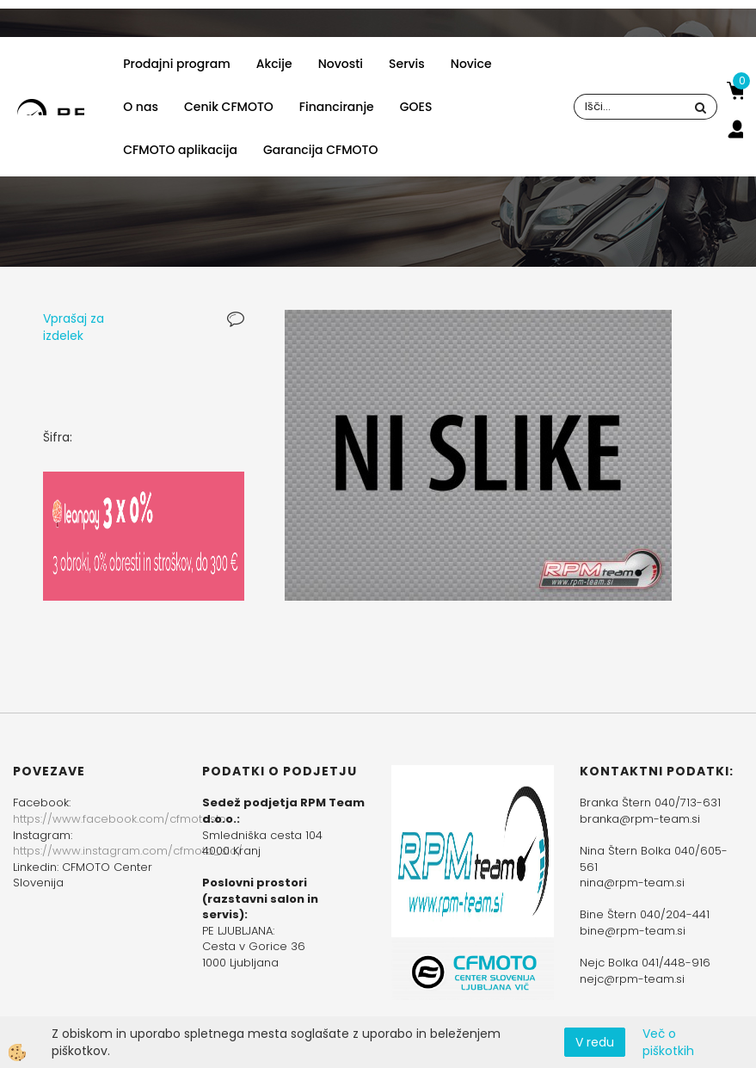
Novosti (340, 63)
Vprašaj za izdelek (73, 327)
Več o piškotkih (668, 1042)
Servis (407, 63)
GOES (416, 106)
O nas (140, 106)
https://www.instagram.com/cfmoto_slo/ (128, 851)
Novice (471, 63)
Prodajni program (176, 63)
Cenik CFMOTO (229, 106)
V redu (594, 1042)
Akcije (274, 63)
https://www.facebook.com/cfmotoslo (119, 819)
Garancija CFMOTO (320, 149)
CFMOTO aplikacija (180, 149)
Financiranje (336, 106)
